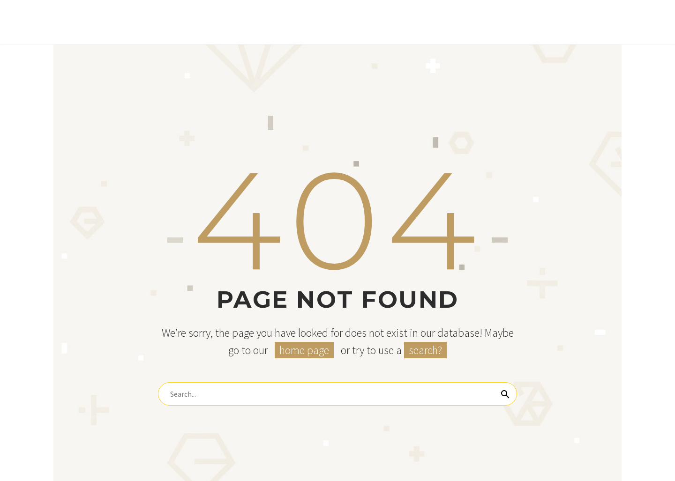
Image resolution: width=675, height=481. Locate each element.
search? (425, 350)
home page (304, 350)
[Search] (337, 394)
